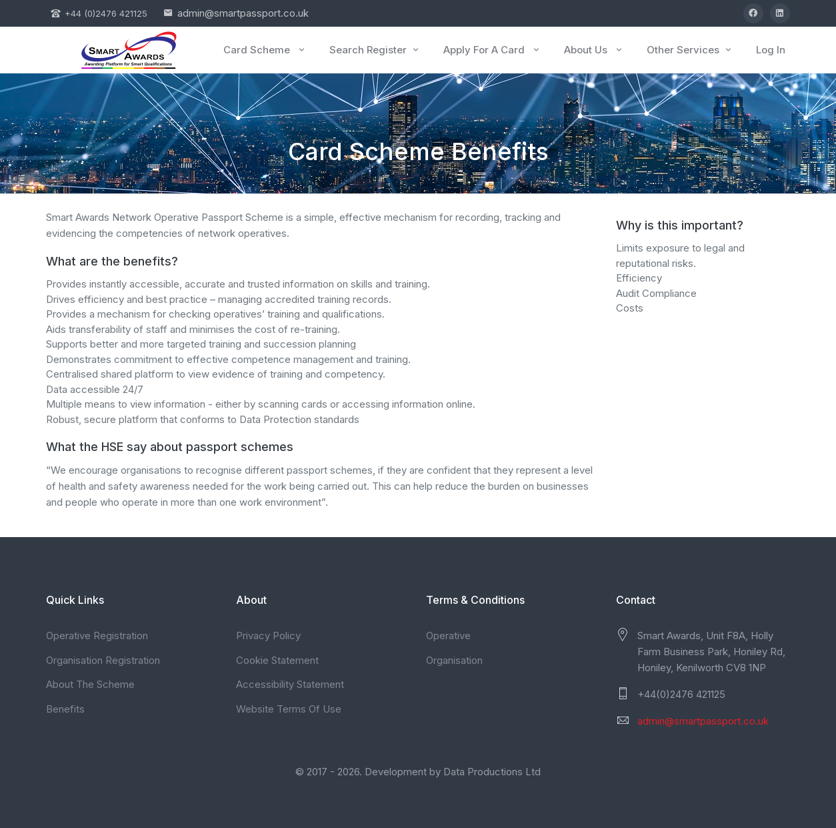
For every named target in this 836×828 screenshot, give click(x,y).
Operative (448, 635)
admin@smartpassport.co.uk (243, 13)
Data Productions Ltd (492, 771)
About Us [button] (594, 49)
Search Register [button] (375, 49)
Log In (770, 49)
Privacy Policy (268, 635)
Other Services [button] (690, 49)
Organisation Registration (103, 660)
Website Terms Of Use (288, 709)
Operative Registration (97, 635)
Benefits (65, 709)
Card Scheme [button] (265, 49)
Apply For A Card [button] (492, 49)
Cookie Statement (277, 660)
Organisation (454, 660)
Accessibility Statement (290, 684)
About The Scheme (90, 684)
